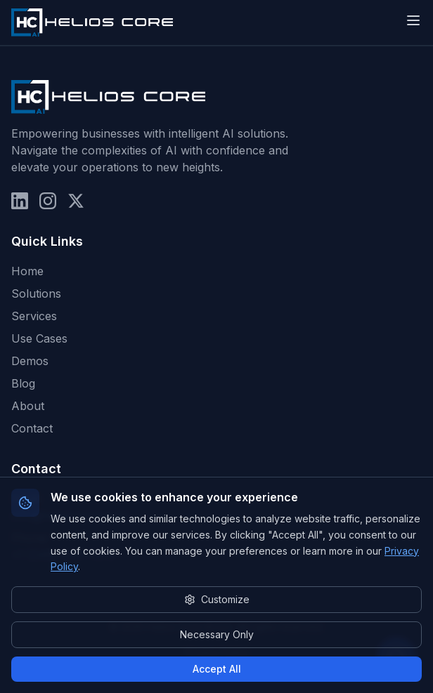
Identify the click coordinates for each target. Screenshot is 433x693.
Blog (23, 383)
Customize (217, 599)
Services (34, 316)
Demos (30, 361)
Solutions (36, 293)
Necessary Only (217, 634)
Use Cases (39, 338)
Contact (32, 428)
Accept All (217, 669)
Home (27, 271)
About (27, 406)
